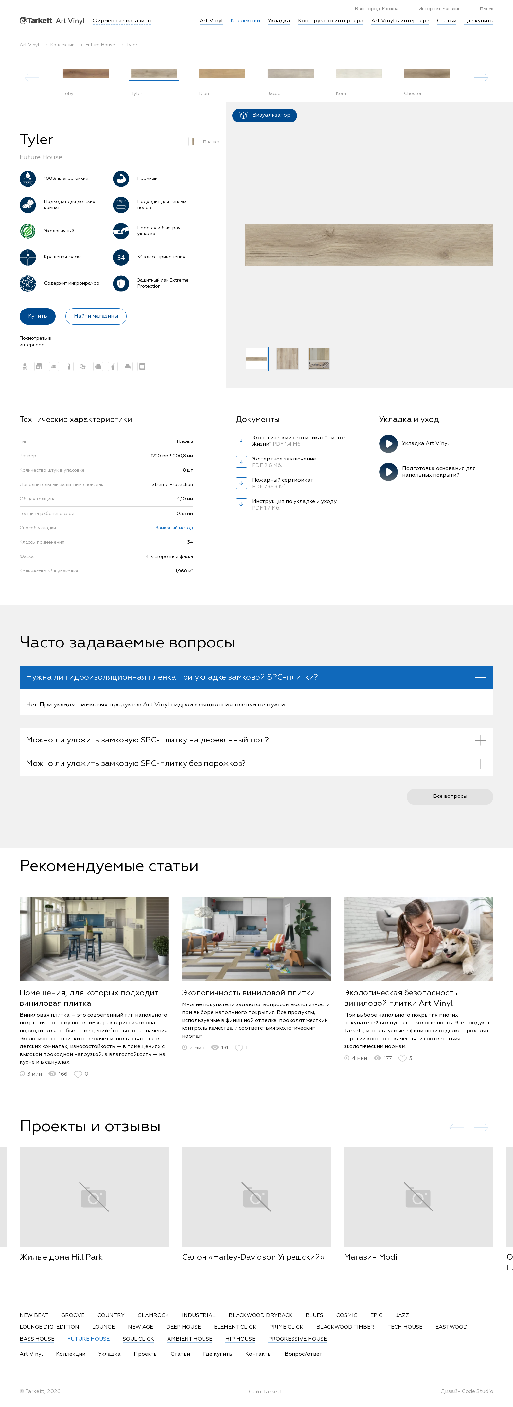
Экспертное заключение (284, 463)
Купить (37, 316)
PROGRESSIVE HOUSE (297, 1339)
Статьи (446, 21)
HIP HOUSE (240, 1339)
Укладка (279, 21)
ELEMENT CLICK (235, 1327)
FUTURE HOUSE (88, 1339)
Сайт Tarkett (265, 1392)
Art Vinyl (52, 20)
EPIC (376, 1315)
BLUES (314, 1315)
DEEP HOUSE (183, 1327)
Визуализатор (265, 115)
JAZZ (402, 1315)
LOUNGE (103, 1327)
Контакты (258, 1354)
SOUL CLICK (138, 1339)
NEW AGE (140, 1327)
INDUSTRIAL (199, 1315)
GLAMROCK (153, 1315)
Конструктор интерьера (330, 21)
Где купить (478, 21)
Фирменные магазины (122, 21)
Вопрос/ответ (303, 1354)
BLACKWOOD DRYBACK (260, 1315)
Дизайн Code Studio (467, 1391)
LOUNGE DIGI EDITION (49, 1327)
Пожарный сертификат (284, 484)
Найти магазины (96, 316)
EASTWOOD (451, 1327)
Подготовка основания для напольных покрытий (439, 472)
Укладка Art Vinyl (425, 443)
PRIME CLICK (286, 1327)
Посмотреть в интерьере (35, 341)
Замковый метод (174, 528)
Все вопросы (450, 808)
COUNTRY (111, 1315)
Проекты (146, 1354)
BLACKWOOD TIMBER (345, 1327)
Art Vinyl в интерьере (400, 21)
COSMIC (346, 1315)
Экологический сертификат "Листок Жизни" (299, 441)
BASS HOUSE (37, 1339)
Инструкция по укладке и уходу (294, 505)
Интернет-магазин (436, 8)
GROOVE (72, 1315)
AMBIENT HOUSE (189, 1339)
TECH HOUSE (404, 1327)
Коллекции (70, 1354)
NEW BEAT (34, 1315)
